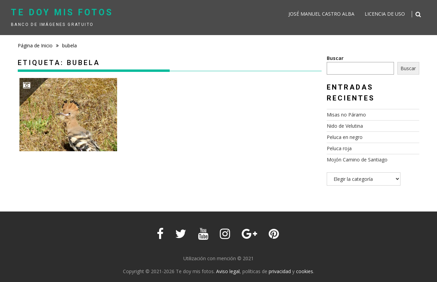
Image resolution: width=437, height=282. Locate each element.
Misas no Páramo (346, 114)
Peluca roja (339, 148)
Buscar (335, 58)
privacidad (280, 271)
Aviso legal (228, 271)
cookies (304, 271)
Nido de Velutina (345, 126)
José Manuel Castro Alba (321, 14)
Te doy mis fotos (62, 12)
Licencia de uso (385, 14)
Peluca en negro (345, 137)
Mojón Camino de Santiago (357, 159)
